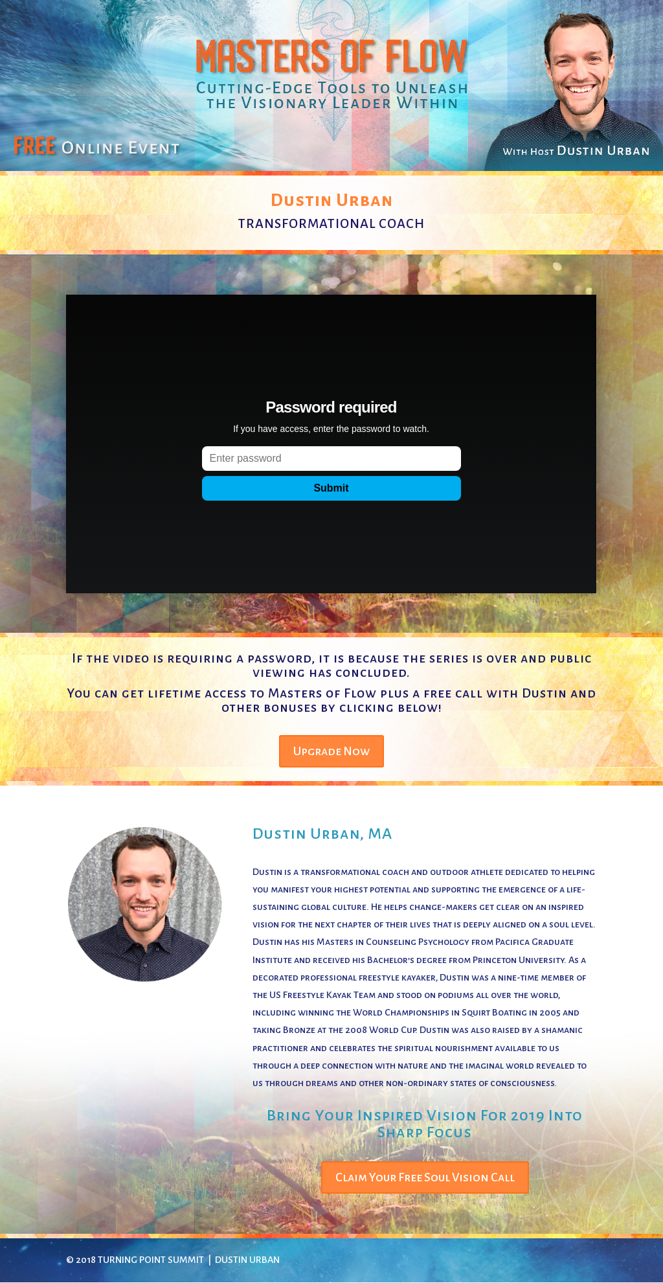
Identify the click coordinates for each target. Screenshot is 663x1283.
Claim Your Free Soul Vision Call (425, 1177)
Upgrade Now (331, 751)
